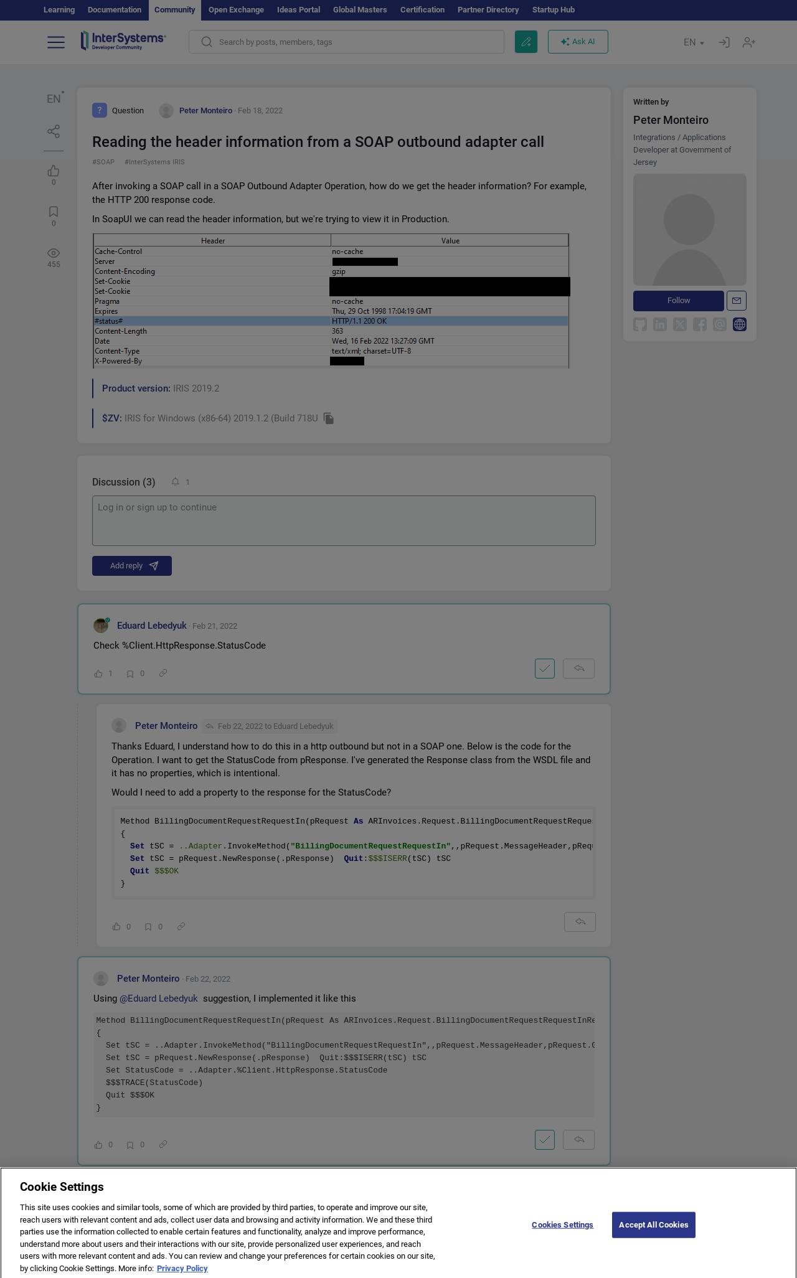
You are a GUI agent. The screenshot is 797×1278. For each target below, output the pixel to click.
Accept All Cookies (653, 1233)
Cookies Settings (562, 1233)
